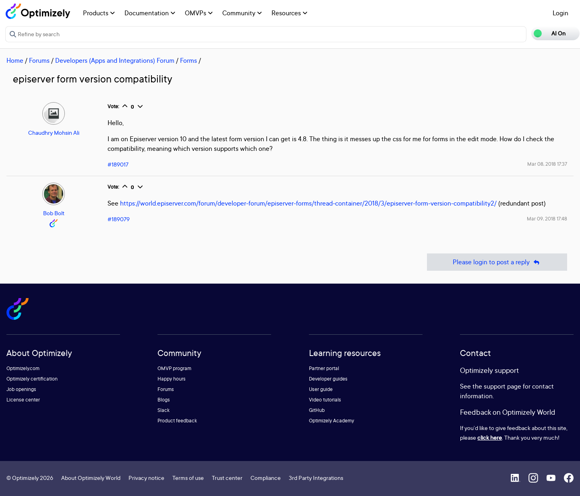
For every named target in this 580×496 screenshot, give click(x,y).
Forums (39, 60)
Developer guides (328, 378)
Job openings (21, 389)
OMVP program (174, 368)
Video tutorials (325, 399)
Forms (188, 60)
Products (99, 12)
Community (242, 12)
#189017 (118, 164)
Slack (163, 410)
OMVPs (199, 12)
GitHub (317, 410)
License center (23, 399)
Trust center (227, 478)
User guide (321, 389)
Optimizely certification (32, 378)
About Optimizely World (90, 478)
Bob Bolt (53, 213)
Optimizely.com (22, 368)
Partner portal (324, 368)
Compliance (266, 478)
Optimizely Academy (331, 420)
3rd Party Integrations (316, 478)
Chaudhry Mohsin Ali (53, 132)
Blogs (163, 399)
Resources (289, 12)
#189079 (119, 219)
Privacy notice (146, 478)
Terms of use (188, 478)
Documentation (149, 12)
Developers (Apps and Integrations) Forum (114, 60)
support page (502, 386)
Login (560, 12)
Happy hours (171, 378)
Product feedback (177, 420)
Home (14, 60)
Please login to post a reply (497, 262)
